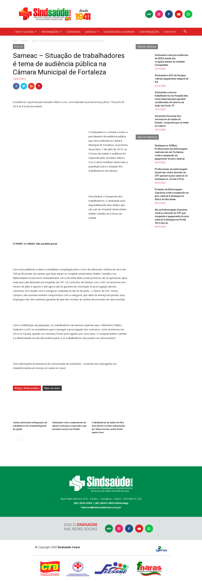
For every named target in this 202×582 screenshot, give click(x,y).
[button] (185, 31)
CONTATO (170, 31)
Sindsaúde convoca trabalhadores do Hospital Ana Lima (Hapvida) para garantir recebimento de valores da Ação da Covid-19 (171, 99)
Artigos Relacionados (27, 388)
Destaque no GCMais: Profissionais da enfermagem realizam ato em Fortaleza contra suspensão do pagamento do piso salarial (171, 152)
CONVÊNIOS (73, 31)
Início (15, 40)
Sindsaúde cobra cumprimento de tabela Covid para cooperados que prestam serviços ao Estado (69, 425)
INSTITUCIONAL (26, 31)
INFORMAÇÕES (51, 31)
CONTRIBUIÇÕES (149, 31)
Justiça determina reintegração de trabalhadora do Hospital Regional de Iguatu (30, 425)
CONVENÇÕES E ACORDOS (119, 31)
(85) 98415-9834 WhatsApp (111, 503)
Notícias (25, 40)
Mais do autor (52, 388)
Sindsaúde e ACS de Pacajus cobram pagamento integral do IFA (172, 78)
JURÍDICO (92, 31)
